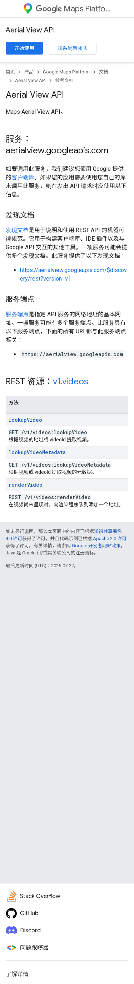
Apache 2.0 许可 (109, 538)
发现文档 (17, 230)
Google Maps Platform (66, 72)
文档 (103, 72)
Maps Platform (73, 9)
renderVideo (26, 484)
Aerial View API (30, 30)
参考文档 (64, 80)
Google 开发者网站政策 (96, 545)
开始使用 (24, 48)
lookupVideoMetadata (37, 452)
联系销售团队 (73, 48)
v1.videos (70, 381)
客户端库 (22, 177)
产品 (29, 72)
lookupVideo (25, 419)
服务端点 (17, 314)
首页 (10, 72)
